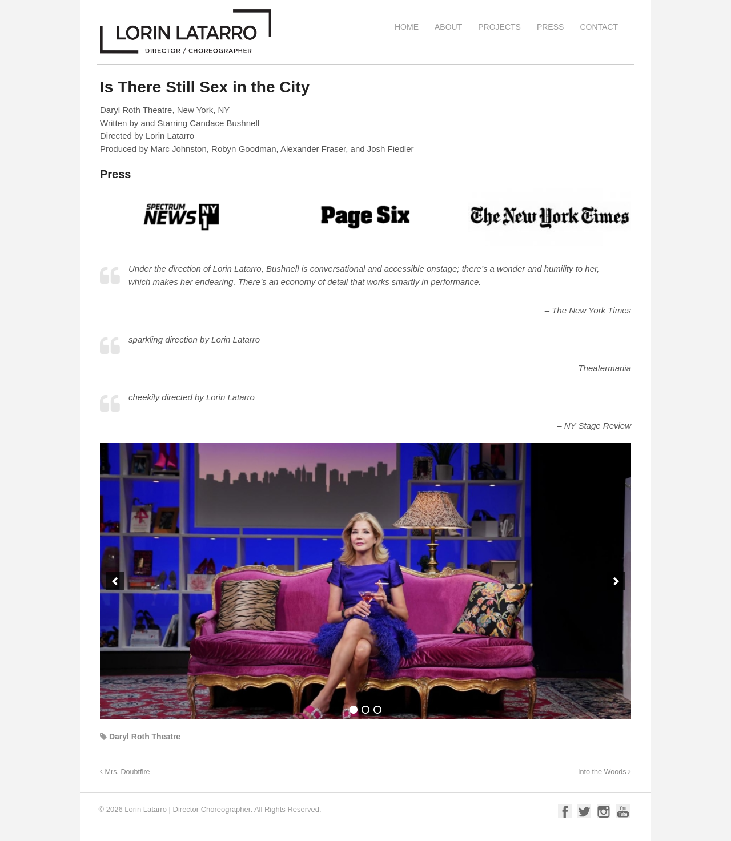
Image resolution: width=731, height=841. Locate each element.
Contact (599, 26)
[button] (115, 581)
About (448, 26)
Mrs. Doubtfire (125, 772)
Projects (499, 26)
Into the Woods (604, 772)
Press (550, 26)
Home (407, 26)
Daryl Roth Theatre (144, 736)
